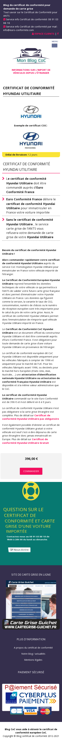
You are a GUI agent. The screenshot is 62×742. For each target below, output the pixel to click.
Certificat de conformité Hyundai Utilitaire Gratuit (25, 440)
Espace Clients (44, 33)
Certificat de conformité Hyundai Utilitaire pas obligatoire (30, 417)
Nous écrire (19, 551)
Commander (31, 471)
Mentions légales (33, 659)
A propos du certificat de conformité (33, 647)
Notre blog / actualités (33, 653)
